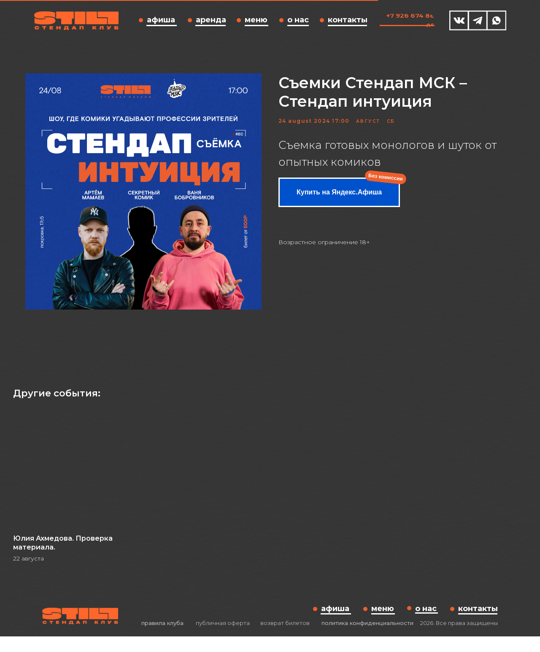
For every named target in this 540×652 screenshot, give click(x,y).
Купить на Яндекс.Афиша (339, 199)
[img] (459, 20)
